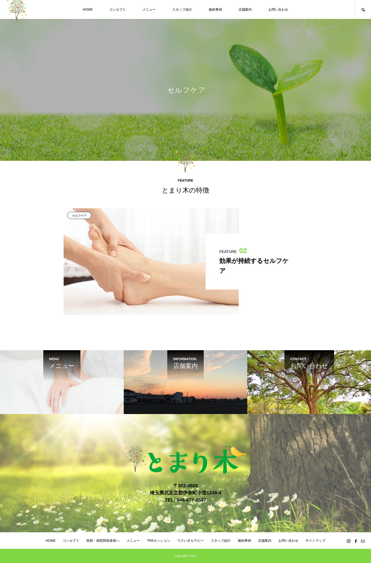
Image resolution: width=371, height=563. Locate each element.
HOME (88, 9)
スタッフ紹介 (182, 9)
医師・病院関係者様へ (102, 540)
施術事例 (215, 9)
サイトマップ (315, 540)
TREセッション (158, 540)
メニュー (149, 9)
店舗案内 (245, 9)
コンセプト (117, 9)
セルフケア (79, 215)
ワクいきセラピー (190, 540)
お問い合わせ (278, 9)
